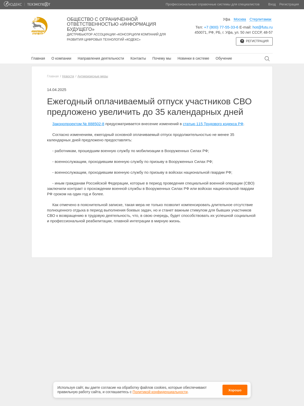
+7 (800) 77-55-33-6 (221, 27)
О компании (61, 58)
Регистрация (289, 4)
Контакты (138, 58)
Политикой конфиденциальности (159, 392)
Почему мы (161, 58)
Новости (68, 76)
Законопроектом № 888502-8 (78, 124)
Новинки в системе (193, 58)
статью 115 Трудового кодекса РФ (213, 124)
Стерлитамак (260, 19)
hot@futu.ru (262, 27)
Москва (240, 19)
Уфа (226, 19)
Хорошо (234, 390)
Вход (272, 4)
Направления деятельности (101, 58)
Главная (38, 58)
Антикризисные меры (93, 76)
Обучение (224, 58)
